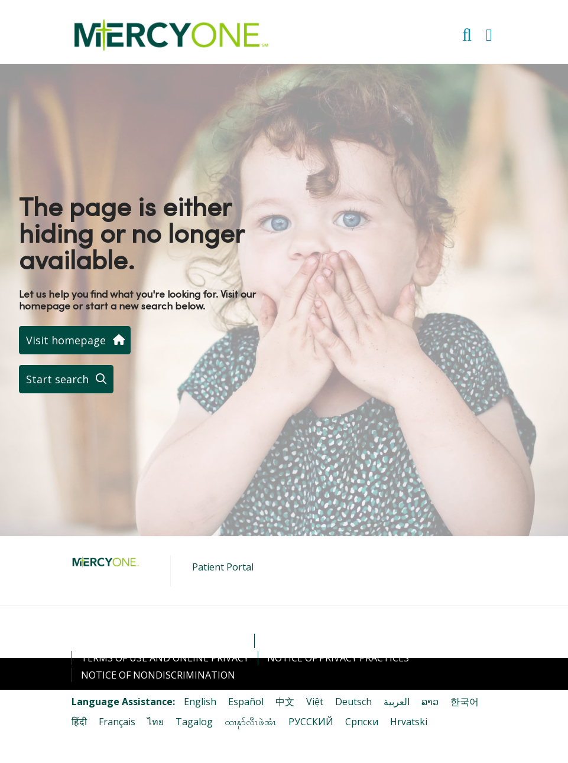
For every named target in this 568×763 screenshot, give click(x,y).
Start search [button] (66, 379)
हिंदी (79, 721)
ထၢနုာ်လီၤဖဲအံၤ (251, 721)
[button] (491, 31)
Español (246, 701)
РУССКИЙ (310, 721)
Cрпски (361, 721)
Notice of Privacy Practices (338, 657)
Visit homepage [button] (75, 340)
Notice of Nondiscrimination (158, 675)
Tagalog (194, 721)
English (200, 701)
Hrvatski (408, 721)
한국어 (464, 701)
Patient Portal (223, 566)
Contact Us (294, 640)
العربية (397, 701)
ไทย (155, 721)
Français (117, 721)
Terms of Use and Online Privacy (165, 657)
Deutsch (353, 701)
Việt (314, 701)
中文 (284, 701)
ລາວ (430, 701)
